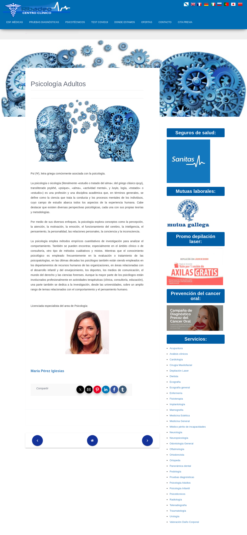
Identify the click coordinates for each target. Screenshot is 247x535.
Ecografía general (180, 387)
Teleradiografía (178, 505)
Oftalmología (177, 449)
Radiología (176, 499)
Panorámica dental (180, 465)
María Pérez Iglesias (47, 371)
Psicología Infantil (180, 488)
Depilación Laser (179, 370)
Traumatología (178, 510)
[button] (80, 389)
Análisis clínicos (179, 353)
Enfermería (176, 393)
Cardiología (176, 359)
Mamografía (176, 409)
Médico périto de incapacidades (188, 426)
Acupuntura (176, 348)
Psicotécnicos (75, 22)
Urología (174, 516)
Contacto (165, 22)
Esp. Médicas (14, 22)
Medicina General (180, 421)
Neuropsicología (179, 437)
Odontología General (181, 443)
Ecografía (175, 381)
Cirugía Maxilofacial (181, 365)
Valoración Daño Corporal (184, 522)
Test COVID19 (99, 22)
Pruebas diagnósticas (44, 22)
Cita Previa (185, 22)
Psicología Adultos (180, 482)
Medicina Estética (180, 415)
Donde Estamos (124, 22)
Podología (175, 471)
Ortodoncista (177, 454)
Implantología (177, 404)
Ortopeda (175, 460)
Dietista (174, 376)
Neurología (176, 432)
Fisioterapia (176, 398)
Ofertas (146, 22)
